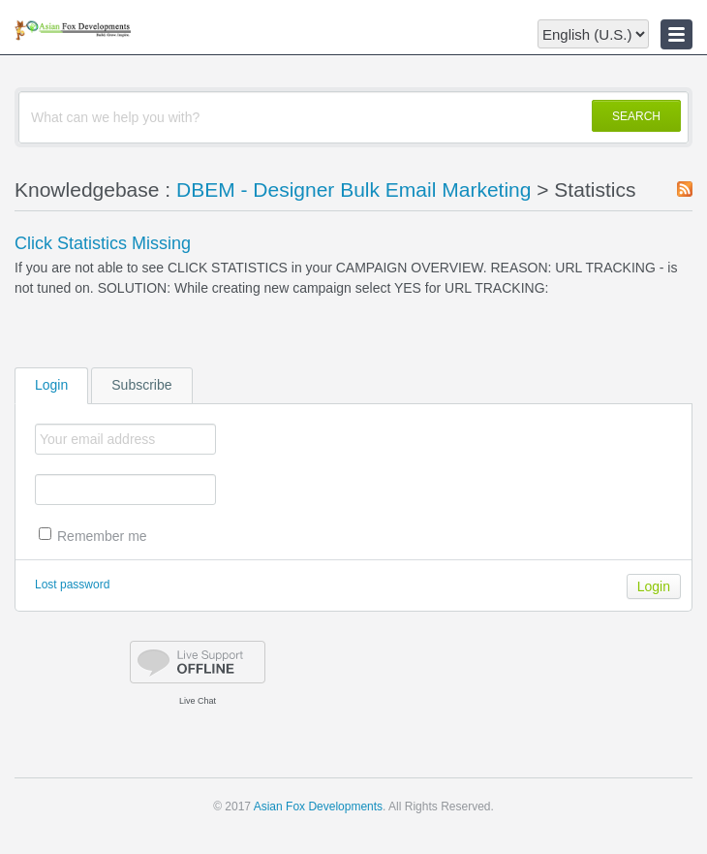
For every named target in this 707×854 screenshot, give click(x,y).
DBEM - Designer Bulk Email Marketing (353, 189)
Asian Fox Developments (318, 806)
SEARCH (636, 116)
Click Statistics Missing (103, 243)
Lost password (72, 584)
